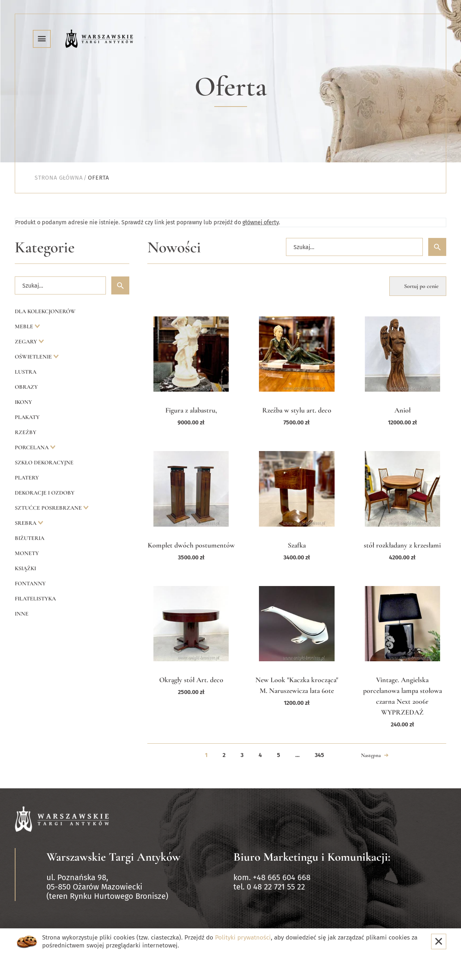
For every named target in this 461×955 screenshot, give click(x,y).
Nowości (174, 247)
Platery (27, 477)
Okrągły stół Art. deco (191, 680)
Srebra (26, 523)
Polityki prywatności (243, 937)
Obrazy (26, 387)
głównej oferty (260, 222)
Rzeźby (25, 432)
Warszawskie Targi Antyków (113, 857)
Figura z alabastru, (191, 410)
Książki (25, 568)
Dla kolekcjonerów (45, 311)
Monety (27, 553)
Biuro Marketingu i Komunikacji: (311, 857)
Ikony (23, 402)
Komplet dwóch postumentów (191, 545)
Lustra (25, 371)
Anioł (402, 410)
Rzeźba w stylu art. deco (296, 410)
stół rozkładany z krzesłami (402, 545)
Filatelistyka (35, 598)
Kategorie (45, 247)
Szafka (297, 545)
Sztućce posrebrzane (49, 508)
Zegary (27, 341)
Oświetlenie (34, 356)
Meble (25, 326)
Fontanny (30, 583)
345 (319, 755)
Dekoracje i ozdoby (45, 492)
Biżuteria (29, 538)
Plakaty (27, 417)
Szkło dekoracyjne (44, 462)
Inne (21, 613)
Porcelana (32, 447)
